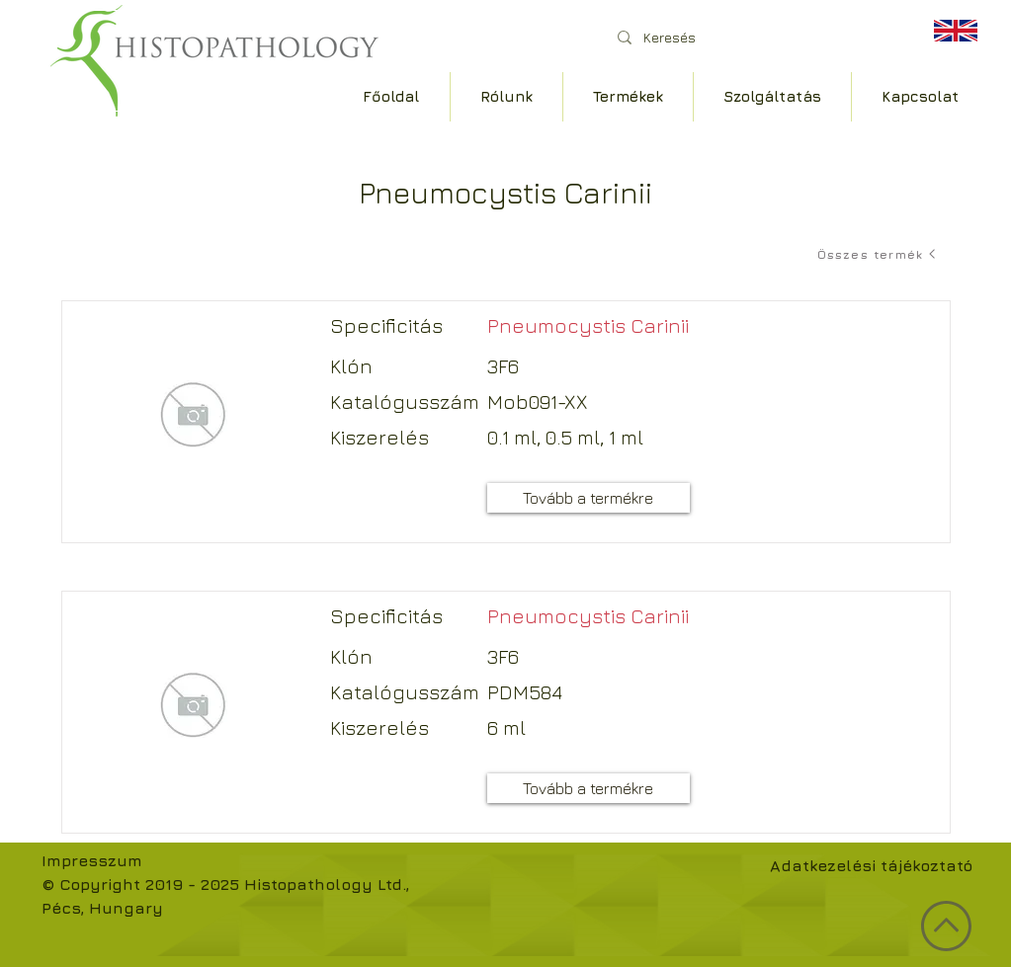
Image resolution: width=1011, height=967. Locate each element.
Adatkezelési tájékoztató (871, 865)
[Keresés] (752, 37)
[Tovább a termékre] (588, 498)
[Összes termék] (878, 254)
